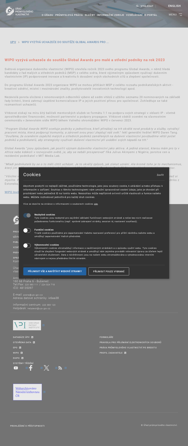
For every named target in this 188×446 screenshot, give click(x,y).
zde (96, 203)
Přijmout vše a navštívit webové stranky (55, 271)
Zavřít (160, 174)
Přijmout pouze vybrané (108, 271)
